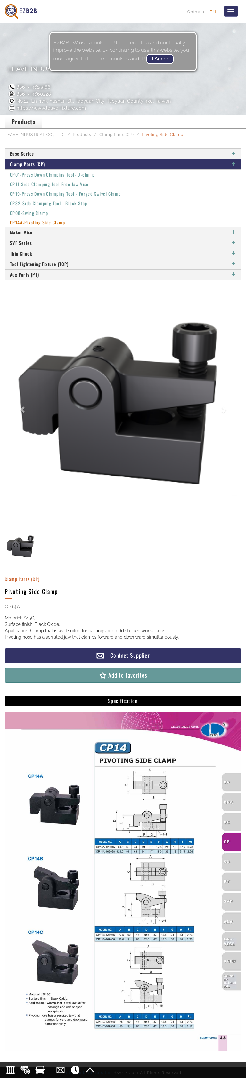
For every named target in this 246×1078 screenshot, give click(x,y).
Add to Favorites (123, 675)
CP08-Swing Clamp (29, 212)
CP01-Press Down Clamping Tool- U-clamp (52, 174)
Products (82, 134)
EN (212, 11)
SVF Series (123, 243)
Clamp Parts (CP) (116, 134)
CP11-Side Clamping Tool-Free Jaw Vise (49, 184)
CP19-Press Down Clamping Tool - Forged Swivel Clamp (65, 193)
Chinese (196, 11)
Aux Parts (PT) (123, 274)
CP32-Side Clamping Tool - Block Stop (48, 203)
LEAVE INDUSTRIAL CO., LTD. (34, 134)
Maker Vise (123, 232)
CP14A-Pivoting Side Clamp (37, 222)
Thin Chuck (123, 253)
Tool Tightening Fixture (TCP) (123, 264)
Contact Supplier (123, 655)
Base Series (123, 153)
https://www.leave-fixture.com (47, 108)
